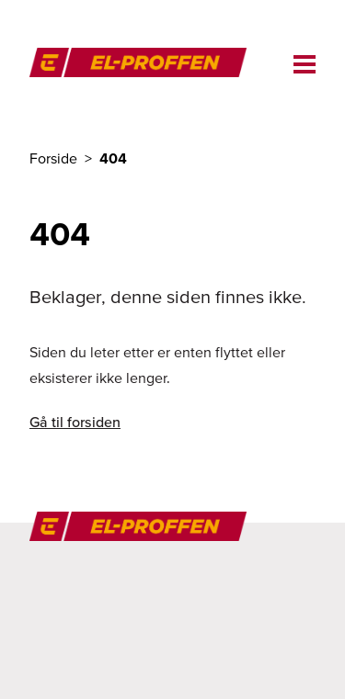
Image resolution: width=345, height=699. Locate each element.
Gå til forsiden (75, 421)
